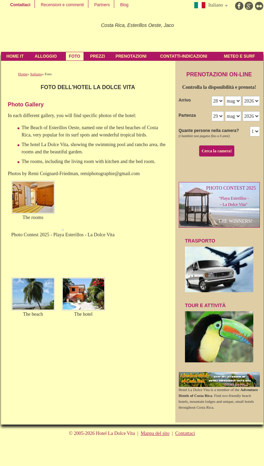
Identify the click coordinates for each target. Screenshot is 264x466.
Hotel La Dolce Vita (48, 31)
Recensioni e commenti (62, 4)
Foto (74, 56)
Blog (124, 4)
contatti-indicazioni (183, 56)
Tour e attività (219, 333)
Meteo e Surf (239, 56)
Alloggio (46, 56)
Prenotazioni (131, 56)
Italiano (36, 74)
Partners (102, 4)
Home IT (15, 56)
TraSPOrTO (219, 265)
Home (23, 74)
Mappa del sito (155, 433)
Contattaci (20, 4)
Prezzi (97, 56)
